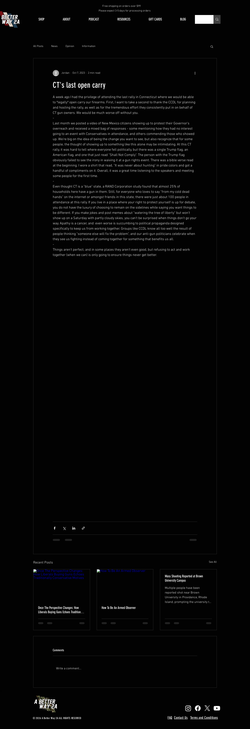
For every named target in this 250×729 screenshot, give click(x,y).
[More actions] (195, 73)
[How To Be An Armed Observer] (125, 585)
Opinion (69, 46)
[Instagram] (188, 708)
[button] (212, 46)
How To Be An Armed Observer (119, 608)
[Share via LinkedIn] (74, 528)
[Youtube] (217, 708)
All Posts (38, 46)
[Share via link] (83, 528)
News (54, 46)
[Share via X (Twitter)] (64, 528)
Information (89, 46)
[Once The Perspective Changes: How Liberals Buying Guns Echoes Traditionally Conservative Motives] (61, 585)
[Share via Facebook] (54, 528)
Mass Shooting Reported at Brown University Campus (184, 578)
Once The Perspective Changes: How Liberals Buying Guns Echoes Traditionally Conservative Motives (61, 610)
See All (213, 562)
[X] (207, 708)
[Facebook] (198, 708)
